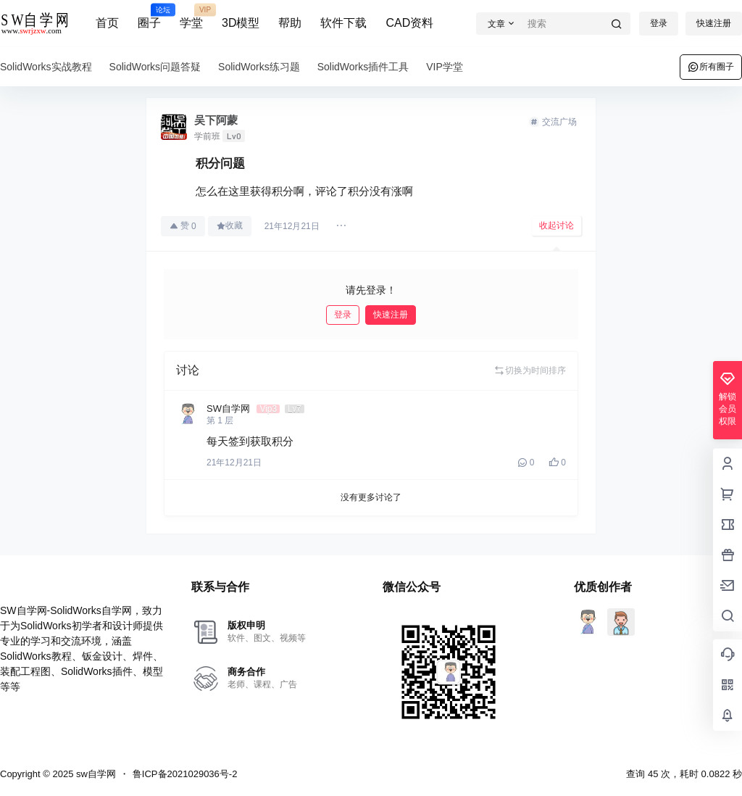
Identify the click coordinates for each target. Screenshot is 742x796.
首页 (107, 23)
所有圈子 (711, 67)
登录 (658, 23)
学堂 (191, 17)
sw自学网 (94, 773)
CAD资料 (409, 23)
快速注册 (713, 23)
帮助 (289, 23)
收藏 (230, 225)
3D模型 (240, 23)
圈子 (149, 17)
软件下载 (343, 23)
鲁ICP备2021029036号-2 (185, 773)
